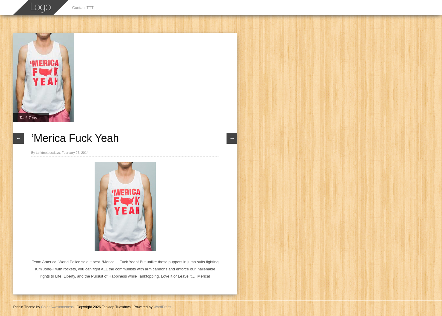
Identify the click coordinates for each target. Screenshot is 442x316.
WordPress (162, 307)
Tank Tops (28, 117)
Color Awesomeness (57, 307)
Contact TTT (83, 7)
